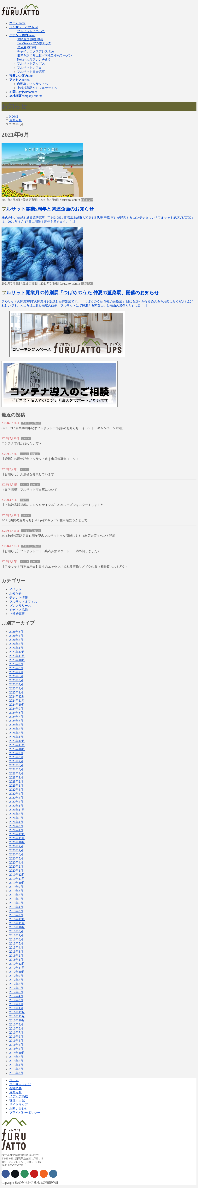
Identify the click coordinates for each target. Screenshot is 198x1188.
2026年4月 (16, 635)
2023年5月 (16, 769)
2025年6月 (16, 676)
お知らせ (87, 199)
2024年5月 (16, 724)
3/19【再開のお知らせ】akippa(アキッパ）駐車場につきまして (44, 520)
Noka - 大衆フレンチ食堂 (34, 59)
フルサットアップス (31, 63)
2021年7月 (16, 814)
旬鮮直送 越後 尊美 (30, 39)
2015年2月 (16, 1073)
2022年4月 (16, 793)
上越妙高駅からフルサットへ (37, 87)
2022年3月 (16, 797)
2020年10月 (17, 842)
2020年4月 (16, 862)
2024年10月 (17, 704)
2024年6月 (16, 720)
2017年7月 (16, 984)
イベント (26, 423)
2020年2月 (16, 866)
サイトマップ (18, 1104)
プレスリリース (20, 605)
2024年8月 (16, 712)
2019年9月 (16, 886)
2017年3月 (16, 1000)
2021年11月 (17, 809)
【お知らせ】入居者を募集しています (28, 474)
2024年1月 (16, 737)
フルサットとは (20, 1084)
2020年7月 (16, 850)
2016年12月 (17, 1012)
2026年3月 (16, 639)
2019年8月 (16, 890)
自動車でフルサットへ (32, 83)
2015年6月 (16, 1060)
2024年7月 (16, 716)
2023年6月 (16, 765)
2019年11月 (17, 878)
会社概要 (15, 1088)
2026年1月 (16, 648)
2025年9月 (16, 664)
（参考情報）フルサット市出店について (29, 489)
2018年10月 (17, 927)
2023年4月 (16, 773)
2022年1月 (16, 805)
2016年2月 (16, 1048)
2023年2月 (16, 781)
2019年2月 (16, 915)
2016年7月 (16, 1032)
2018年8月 (16, 931)
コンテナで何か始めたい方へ (22, 443)
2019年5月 (16, 903)
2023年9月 (16, 753)
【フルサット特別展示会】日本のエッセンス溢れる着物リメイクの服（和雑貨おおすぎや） (65, 566)
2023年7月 (16, 761)
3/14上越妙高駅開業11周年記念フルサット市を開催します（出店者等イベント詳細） (60, 535)
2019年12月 (17, 874)
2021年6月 (16, 818)
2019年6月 (16, 899)
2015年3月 (16, 1069)
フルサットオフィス (23, 601)
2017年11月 (17, 967)
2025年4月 (16, 684)
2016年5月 (16, 1040)
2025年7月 (16, 672)
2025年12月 (17, 652)
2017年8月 (16, 980)
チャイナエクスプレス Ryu (35, 51)
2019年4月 (16, 907)
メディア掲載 (18, 609)
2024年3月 (16, 728)
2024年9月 (16, 708)
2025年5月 (16, 680)
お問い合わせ (18, 1108)
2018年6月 (16, 939)
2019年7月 (16, 894)
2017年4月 (16, 996)
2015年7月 (16, 1056)
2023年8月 (16, 757)
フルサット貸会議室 (31, 71)
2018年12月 (17, 919)
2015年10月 (17, 1052)
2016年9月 (16, 1024)
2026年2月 (16, 643)
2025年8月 (16, 668)
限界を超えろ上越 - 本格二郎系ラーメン (44, 55)
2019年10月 (17, 882)
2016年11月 (17, 1016)
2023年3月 (16, 777)
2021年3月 (16, 826)
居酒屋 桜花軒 (26, 47)
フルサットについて (31, 31)
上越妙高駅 (17, 613)
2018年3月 (16, 951)
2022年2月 (16, 801)
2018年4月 (16, 947)
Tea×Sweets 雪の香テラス (34, 43)
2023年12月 (17, 741)
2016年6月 (16, 1036)
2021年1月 (16, 830)
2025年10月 (17, 660)
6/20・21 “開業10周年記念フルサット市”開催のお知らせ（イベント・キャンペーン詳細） (63, 428)
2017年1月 (16, 1008)
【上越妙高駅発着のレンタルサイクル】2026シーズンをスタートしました (53, 504)
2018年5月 (16, 943)
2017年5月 (16, 992)
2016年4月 (16, 1044)
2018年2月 (16, 955)
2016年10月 (17, 1020)
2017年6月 (16, 988)
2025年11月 (17, 656)
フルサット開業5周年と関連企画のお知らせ (48, 208)
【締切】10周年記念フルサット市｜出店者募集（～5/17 (40, 458)
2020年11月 (17, 838)
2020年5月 (16, 858)
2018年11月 (17, 923)
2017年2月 (16, 1004)
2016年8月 (16, 1028)
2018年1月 (16, 959)
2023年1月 (16, 785)
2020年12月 (17, 834)
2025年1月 (16, 692)
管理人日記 (17, 1100)
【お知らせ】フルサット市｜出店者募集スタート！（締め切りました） (51, 551)
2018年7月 (16, 935)
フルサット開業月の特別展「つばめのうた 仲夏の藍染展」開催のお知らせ (80, 292)
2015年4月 (16, 1065)
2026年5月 (16, 631)
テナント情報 (18, 597)
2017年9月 (16, 975)
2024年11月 (17, 700)
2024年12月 (17, 696)
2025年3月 (16, 688)
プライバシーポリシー (24, 1112)
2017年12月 (17, 963)
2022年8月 (16, 789)
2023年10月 (17, 749)
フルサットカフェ (29, 67)
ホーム (14, 1080)
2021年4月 (16, 822)
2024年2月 (16, 733)
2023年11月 (17, 745)
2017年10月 (17, 971)
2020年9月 (16, 846)
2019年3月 (16, 911)
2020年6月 (16, 854)
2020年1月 (16, 870)
